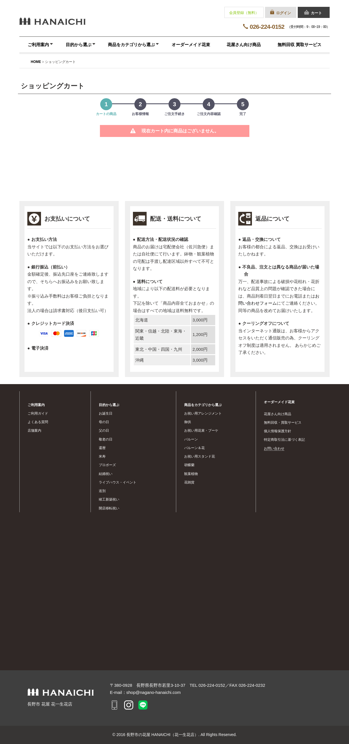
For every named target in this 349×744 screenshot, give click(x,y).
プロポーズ (107, 465)
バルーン (191, 439)
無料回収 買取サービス (299, 44)
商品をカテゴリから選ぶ (131, 44)
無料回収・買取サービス (282, 423)
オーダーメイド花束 (191, 44)
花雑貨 (189, 482)
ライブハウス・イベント (117, 482)
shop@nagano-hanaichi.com (153, 692)
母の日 (104, 422)
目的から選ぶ (78, 44)
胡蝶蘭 (189, 465)
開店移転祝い (109, 508)
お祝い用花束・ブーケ (201, 431)
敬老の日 (105, 439)
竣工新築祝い (109, 499)
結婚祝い (105, 474)
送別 (102, 491)
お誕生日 (105, 413)
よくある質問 (38, 422)
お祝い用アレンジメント (203, 413)
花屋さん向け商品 (244, 44)
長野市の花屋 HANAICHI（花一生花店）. (163, 734)
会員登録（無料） (244, 13)
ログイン (283, 13)
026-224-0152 (267, 27)
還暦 (102, 448)
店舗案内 (34, 431)
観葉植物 (191, 474)
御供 (187, 422)
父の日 (104, 431)
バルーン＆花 (194, 448)
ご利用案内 (38, 44)
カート (316, 13)
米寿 (102, 456)
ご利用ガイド (38, 413)
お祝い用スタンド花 (199, 456)
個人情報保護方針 (277, 431)
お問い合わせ (274, 448)
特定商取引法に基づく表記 (284, 440)
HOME (36, 62)
